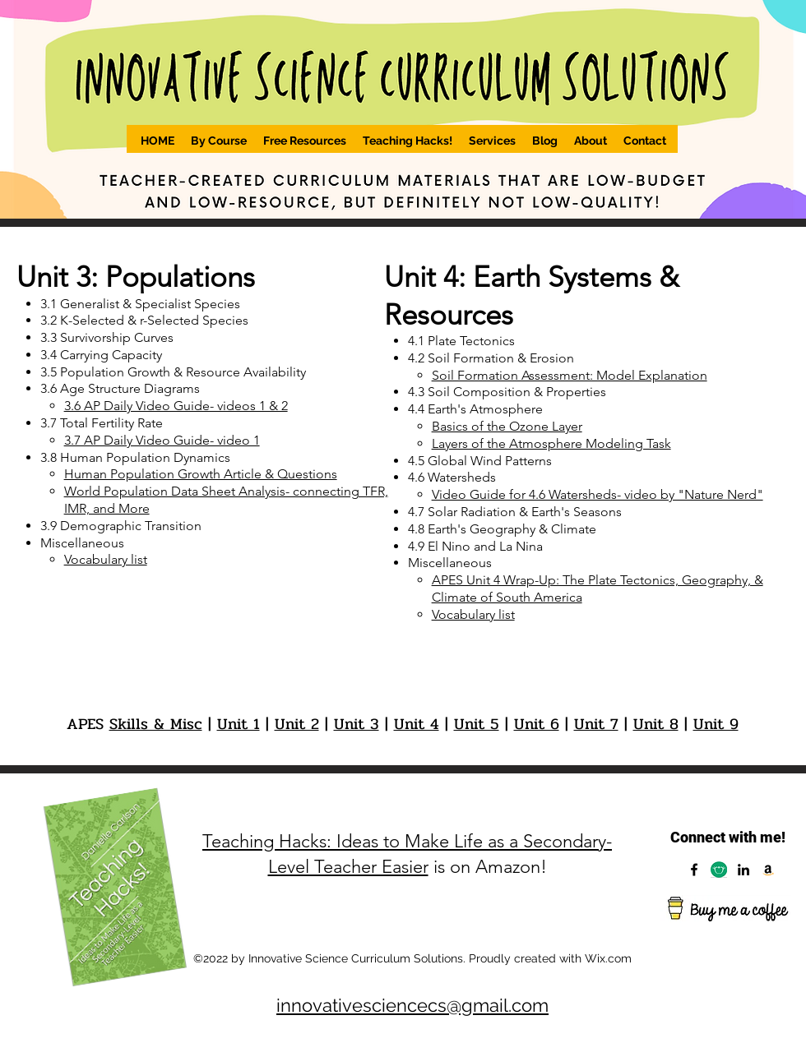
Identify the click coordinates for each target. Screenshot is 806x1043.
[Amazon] (768, 869)
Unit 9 (716, 724)
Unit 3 (356, 724)
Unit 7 (596, 724)
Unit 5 (476, 724)
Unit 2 (297, 724)
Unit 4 (416, 724)
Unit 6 (536, 724)
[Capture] (719, 869)
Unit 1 (238, 724)
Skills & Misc (155, 724)
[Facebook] (694, 869)
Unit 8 (656, 724)
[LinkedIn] (743, 869)
